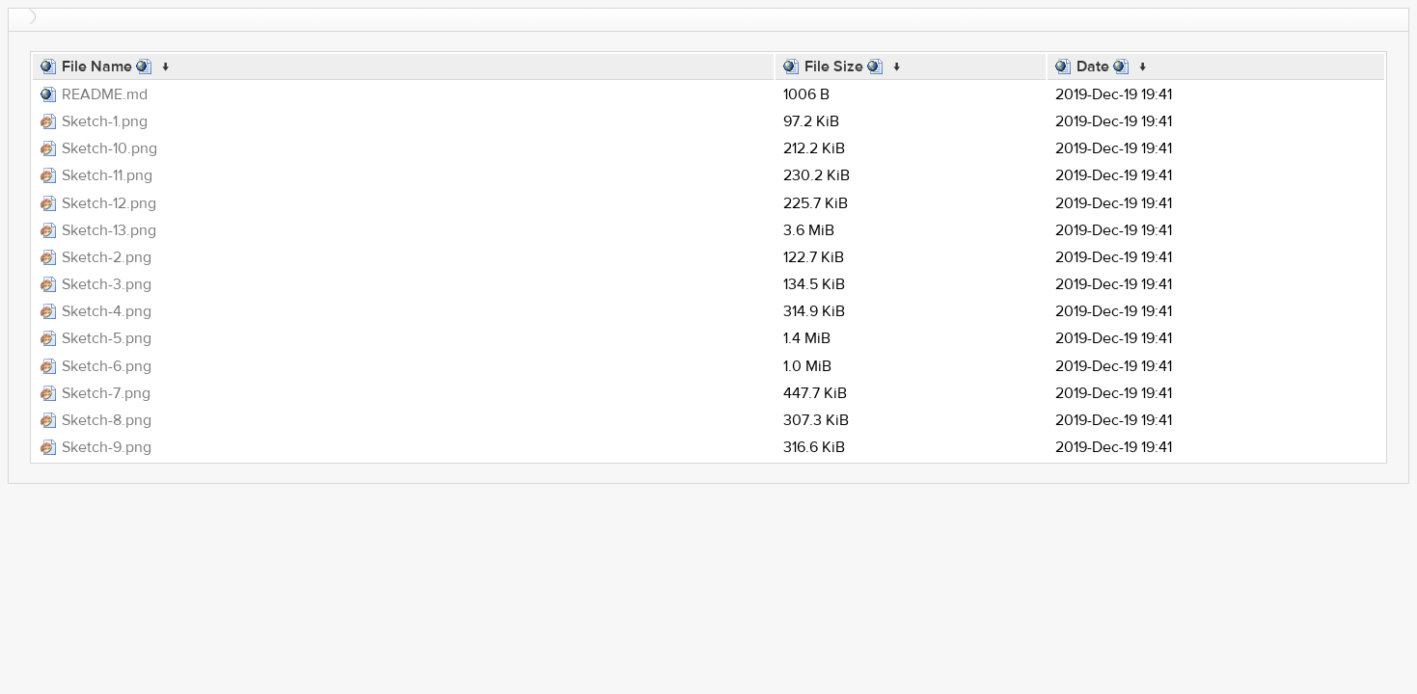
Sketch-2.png (106, 257)
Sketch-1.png (105, 121)
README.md (105, 94)
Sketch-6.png (106, 366)
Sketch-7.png (106, 393)
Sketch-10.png (109, 148)
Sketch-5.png (106, 338)
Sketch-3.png (106, 284)
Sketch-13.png (109, 230)
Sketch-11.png (107, 175)
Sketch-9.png (106, 447)
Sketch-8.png (106, 420)
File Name (97, 66)
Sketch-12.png (109, 203)
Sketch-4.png (106, 311)
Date (1092, 66)
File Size (833, 66)
